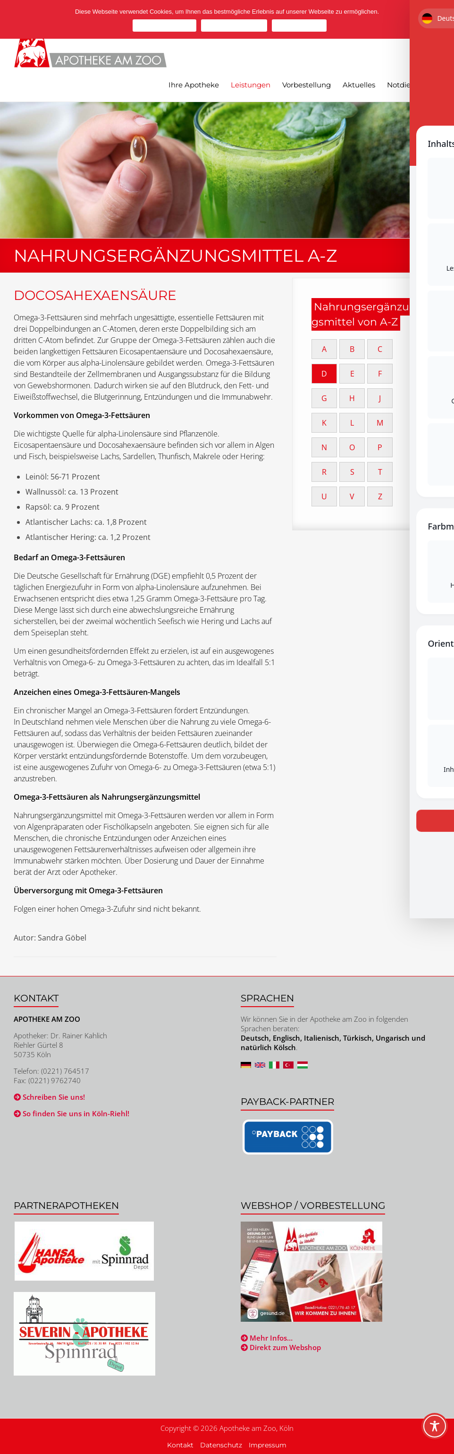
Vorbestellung (306, 84)
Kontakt (180, 1445)
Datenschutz (221, 1445)
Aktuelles (359, 84)
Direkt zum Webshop (281, 1347)
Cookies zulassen (164, 25)
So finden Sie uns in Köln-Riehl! (71, 1113)
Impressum (267, 1445)
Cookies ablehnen (234, 25)
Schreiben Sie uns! (49, 1097)
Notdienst (404, 84)
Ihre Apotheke (193, 84)
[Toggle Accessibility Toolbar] (434, 1430)
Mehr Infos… (267, 1338)
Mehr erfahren (299, 25)
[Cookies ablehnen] (442, 19)
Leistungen (250, 84)
